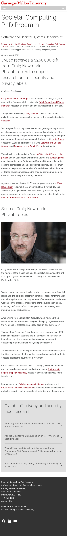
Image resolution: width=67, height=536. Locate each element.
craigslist (5, 120)
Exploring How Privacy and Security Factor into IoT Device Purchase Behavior (33, 425)
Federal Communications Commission (19, 197)
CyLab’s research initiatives (31, 384)
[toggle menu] (64, 3)
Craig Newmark (32, 113)
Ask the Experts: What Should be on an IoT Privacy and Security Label (32, 437)
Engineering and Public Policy (28, 146)
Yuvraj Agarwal (57, 157)
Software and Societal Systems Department (32, 37)
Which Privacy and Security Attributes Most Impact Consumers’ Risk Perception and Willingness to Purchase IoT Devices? (33, 451)
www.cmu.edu (21, 506)
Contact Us (6, 501)
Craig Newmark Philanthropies (15, 98)
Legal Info (6, 506)
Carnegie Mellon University (28, 3)
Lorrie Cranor (57, 139)
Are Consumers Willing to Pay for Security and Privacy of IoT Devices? (33, 465)
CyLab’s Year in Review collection (17, 387)
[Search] (33, 8)
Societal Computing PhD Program (28, 21)
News (5, 47)
